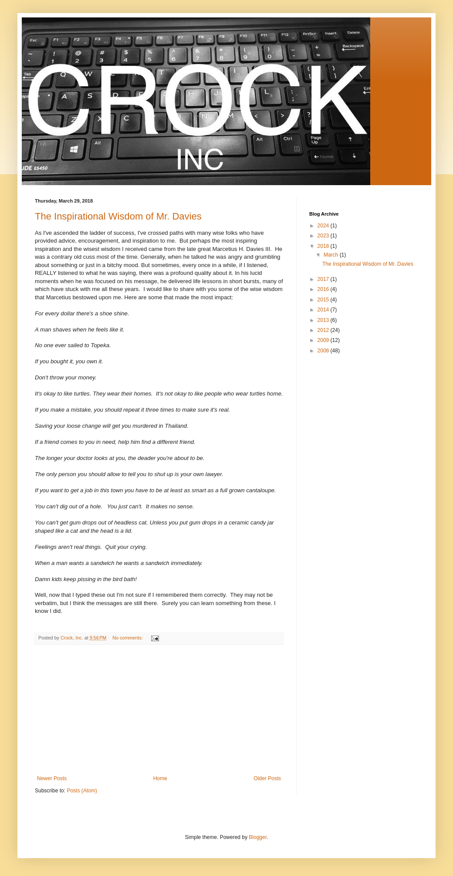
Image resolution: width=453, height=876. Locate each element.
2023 (324, 236)
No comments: (128, 637)
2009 (324, 340)
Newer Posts (52, 778)
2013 (324, 320)
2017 (324, 279)
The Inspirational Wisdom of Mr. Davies (118, 216)
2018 (324, 246)
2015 (324, 300)
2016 (324, 289)
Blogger (258, 837)
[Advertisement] (159, 710)
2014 (324, 310)
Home (160, 778)
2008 (324, 351)
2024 (324, 226)
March (332, 255)
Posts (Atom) (82, 791)
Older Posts (267, 778)
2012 (324, 330)
